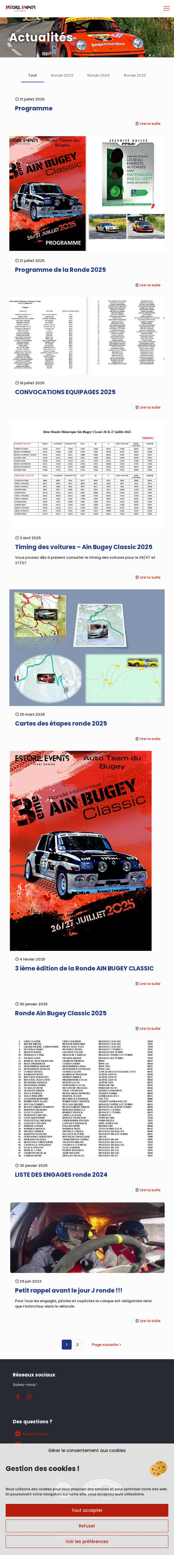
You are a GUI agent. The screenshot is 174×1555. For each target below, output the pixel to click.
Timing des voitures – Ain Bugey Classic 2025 (83, 547)
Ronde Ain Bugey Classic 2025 (61, 1013)
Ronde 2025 (135, 75)
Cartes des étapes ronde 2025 (61, 723)
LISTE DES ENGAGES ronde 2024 (61, 1175)
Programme (33, 108)
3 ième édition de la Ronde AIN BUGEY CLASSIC (84, 968)
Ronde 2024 (98, 75)
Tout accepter (87, 1510)
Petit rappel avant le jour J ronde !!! (68, 1290)
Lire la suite (150, 123)
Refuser (87, 1526)
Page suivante (107, 1344)
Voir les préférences (87, 1542)
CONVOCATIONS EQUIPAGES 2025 (65, 392)
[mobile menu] (166, 8)
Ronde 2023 (62, 75)
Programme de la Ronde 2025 (60, 270)
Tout (32, 75)
